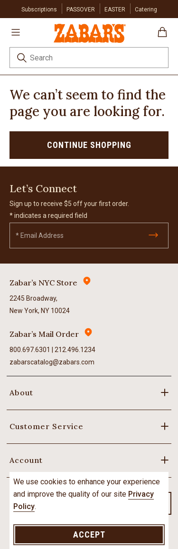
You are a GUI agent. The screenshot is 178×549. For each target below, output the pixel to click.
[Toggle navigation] (16, 32)
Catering (146, 9)
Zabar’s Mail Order (44, 334)
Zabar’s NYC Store (43, 282)
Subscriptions (39, 9)
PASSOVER (80, 9)
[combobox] (89, 57)
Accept (89, 534)
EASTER (114, 9)
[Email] (89, 235)
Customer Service (46, 426)
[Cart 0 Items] (162, 35)
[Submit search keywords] (22, 59)
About (21, 392)
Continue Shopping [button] (89, 145)
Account (26, 460)
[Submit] (153, 235)
